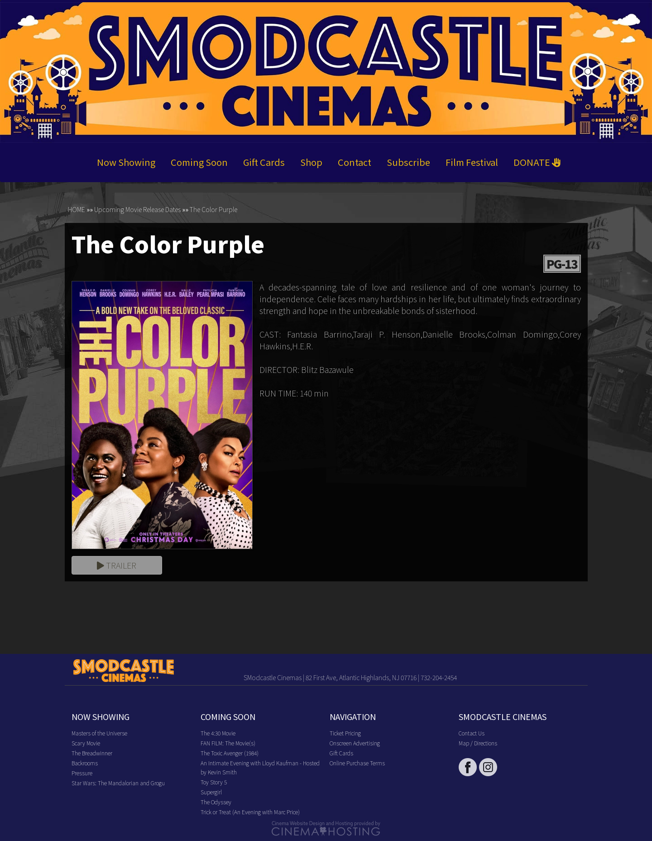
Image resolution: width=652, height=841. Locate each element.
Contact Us (471, 733)
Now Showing (126, 162)
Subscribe (408, 162)
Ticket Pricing (345, 733)
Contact (354, 162)
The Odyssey (216, 802)
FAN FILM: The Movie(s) (228, 743)
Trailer (116, 565)
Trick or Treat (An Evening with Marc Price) (250, 812)
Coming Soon (199, 162)
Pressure (82, 773)
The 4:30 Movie (218, 733)
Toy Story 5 (214, 782)
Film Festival (472, 162)
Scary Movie (86, 743)
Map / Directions (478, 743)
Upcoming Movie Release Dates (137, 209)
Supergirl (211, 792)
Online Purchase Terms (357, 763)
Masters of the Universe (99, 733)
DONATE (537, 162)
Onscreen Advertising (355, 743)
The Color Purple (213, 209)
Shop (311, 162)
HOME (76, 209)
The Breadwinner (92, 753)
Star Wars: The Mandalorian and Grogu (118, 783)
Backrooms (85, 763)
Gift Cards (264, 162)
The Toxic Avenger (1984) (230, 753)
